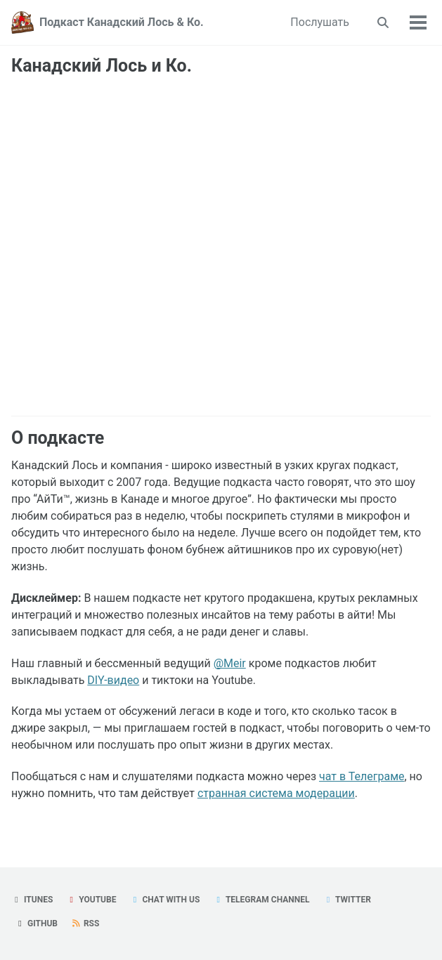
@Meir (230, 663)
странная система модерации (276, 793)
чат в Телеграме (362, 776)
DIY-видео (113, 680)
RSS (85, 923)
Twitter (346, 900)
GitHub (36, 923)
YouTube (91, 900)
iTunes (32, 900)
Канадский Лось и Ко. (101, 65)
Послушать (319, 22)
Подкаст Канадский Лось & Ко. (121, 22)
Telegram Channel (261, 900)
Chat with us (164, 900)
